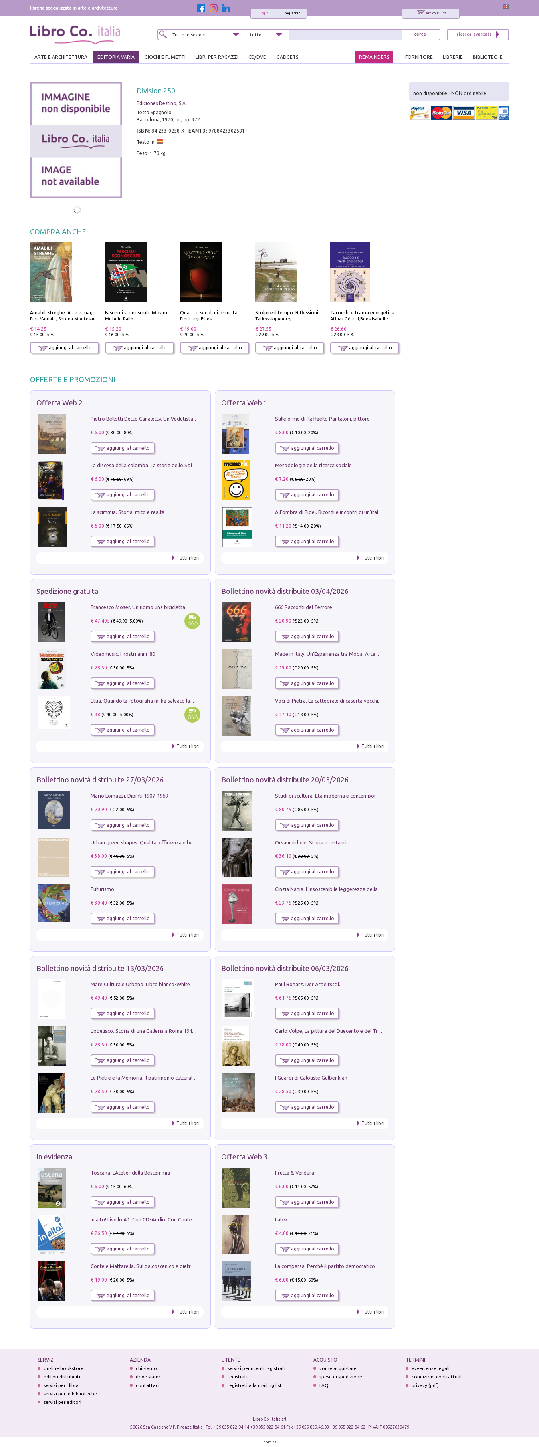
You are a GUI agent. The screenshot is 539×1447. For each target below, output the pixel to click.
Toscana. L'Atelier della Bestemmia (130, 1172)
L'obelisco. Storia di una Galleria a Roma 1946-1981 (149, 1031)
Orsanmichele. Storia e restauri (311, 842)
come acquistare (338, 1368)
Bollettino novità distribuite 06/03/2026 (285, 968)
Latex (281, 1219)
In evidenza (54, 1157)
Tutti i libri (188, 557)
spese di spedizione (340, 1376)
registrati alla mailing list (255, 1385)
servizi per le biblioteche (70, 1393)
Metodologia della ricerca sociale (313, 465)
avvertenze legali (431, 1368)
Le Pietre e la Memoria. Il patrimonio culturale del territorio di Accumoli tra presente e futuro (197, 1077)
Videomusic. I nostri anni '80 (123, 654)
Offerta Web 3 (244, 1157)
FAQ (324, 1385)
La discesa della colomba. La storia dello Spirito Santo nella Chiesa (167, 465)
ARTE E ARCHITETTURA (60, 57)
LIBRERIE (453, 57)
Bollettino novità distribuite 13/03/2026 (100, 968)
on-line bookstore (63, 1368)
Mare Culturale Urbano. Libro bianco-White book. (148, 984)
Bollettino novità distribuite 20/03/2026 (285, 780)
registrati (292, 13)
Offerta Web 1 (244, 403)
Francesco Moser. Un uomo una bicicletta (138, 607)
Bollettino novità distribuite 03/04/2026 (285, 591)
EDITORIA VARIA (116, 57)
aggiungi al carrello (65, 347)
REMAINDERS (374, 57)
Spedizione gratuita (67, 591)
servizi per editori (62, 1402)
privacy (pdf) (425, 1385)
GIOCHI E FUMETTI (165, 57)
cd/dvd (257, 57)
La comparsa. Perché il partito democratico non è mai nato (342, 1266)
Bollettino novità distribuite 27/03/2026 (100, 780)
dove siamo (149, 1376)
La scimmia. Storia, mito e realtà (127, 512)
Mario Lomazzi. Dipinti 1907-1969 (129, 795)
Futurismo (102, 889)
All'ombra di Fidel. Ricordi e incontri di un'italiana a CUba (340, 512)
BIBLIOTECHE (488, 57)
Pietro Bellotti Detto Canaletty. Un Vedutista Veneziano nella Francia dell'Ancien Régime (192, 418)
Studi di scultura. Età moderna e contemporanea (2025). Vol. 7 (346, 795)
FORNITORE (419, 57)
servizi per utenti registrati (256, 1368)
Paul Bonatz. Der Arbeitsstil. (307, 984)
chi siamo (146, 1368)
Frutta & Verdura (294, 1172)
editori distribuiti (62, 1376)
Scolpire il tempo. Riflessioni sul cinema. (299, 312)
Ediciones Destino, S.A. (162, 103)
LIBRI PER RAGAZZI (217, 57)
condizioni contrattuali (437, 1376)
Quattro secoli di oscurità (209, 312)
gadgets (287, 57)
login (264, 13)
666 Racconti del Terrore (303, 607)
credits (270, 1442)
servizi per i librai (62, 1385)
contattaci (147, 1385)
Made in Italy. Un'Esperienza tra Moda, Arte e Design (335, 654)
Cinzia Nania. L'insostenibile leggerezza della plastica (336, 889)
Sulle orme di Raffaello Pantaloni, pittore (322, 418)
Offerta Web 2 (59, 403)
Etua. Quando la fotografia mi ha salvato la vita (145, 700)
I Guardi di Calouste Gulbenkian (311, 1077)
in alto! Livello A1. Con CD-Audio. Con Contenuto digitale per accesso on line (179, 1219)
